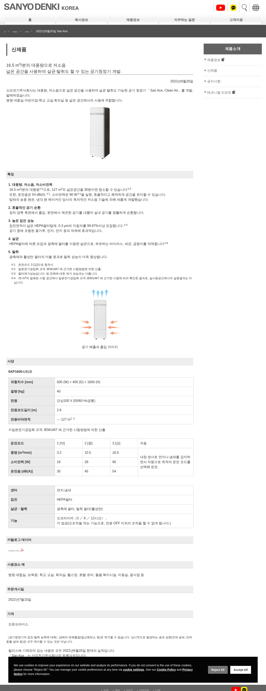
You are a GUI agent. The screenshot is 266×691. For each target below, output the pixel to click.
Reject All (217, 669)
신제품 (37, 31)
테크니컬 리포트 (219, 92)
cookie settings (133, 669)
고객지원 (236, 20)
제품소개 (232, 49)
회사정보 (81, 20)
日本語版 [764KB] (21, 550)
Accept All (241, 669)
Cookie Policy (166, 669)
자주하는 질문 (184, 20)
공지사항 (213, 81)
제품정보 (133, 20)
